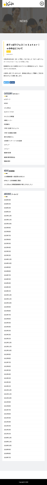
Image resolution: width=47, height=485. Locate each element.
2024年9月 (7, 267)
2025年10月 (7, 224)
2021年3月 (7, 426)
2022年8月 (7, 358)
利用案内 (7, 124)
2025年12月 (7, 216)
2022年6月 (7, 366)
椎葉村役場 (7, 153)
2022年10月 (7, 350)
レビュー (7, 149)
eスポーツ (7, 99)
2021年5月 (7, 418)
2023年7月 (7, 315)
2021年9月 (7, 402)
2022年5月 (7, 370)
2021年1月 (7, 434)
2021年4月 (7, 422)
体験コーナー (8, 120)
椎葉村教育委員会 (9, 157)
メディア (6, 145)
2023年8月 (7, 311)
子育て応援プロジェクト (11, 128)
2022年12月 (7, 342)
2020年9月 (7, 449)
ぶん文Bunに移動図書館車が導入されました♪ (18, 184)
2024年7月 (7, 275)
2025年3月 (7, 251)
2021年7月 (7, 410)
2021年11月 (7, 394)
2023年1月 (7, 338)
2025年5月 (7, 243)
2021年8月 (7, 406)
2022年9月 (7, 354)
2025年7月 (7, 235)
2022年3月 (7, 378)
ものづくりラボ (9, 112)
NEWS (8, 51)
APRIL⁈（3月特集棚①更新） (13, 180)
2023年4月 (7, 327)
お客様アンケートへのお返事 (13, 141)
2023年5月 (7, 323)
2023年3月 (7, 331)
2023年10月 (7, 303)
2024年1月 (7, 291)
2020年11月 (7, 442)
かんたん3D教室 (9, 116)
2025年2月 (7, 255)
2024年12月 (7, 259)
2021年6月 (7, 414)
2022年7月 (7, 362)
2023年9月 (7, 307)
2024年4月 (7, 283)
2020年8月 (7, 453)
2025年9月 (7, 228)
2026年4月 (7, 200)
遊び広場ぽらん (9, 137)
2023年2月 (7, 334)
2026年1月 (7, 212)
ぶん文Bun (7, 108)
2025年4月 (7, 247)
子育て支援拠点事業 (10, 133)
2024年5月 (7, 279)
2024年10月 (7, 263)
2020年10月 (7, 445)
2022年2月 (7, 382)
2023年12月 (7, 295)
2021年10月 (7, 398)
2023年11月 (7, 299)
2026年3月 (7, 204)
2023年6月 (7, 319)
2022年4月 (7, 374)
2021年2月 (7, 430)
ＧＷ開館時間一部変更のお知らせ (14, 176)
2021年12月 (7, 390)
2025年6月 (7, 239)
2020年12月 (7, 438)
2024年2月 (7, 287)
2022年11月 (7, 346)
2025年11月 (7, 220)
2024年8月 (7, 271)
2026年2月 (7, 208)
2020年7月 (7, 457)
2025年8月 (7, 231)
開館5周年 (7, 161)
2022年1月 (7, 386)
